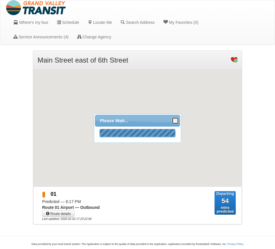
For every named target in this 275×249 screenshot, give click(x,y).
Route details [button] (58, 214)
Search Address (138, 22)
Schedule (68, 22)
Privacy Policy (235, 244)
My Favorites (180, 22)
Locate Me (100, 22)
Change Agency (94, 37)
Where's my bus (30, 22)
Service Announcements (41, 37)
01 (53, 194)
